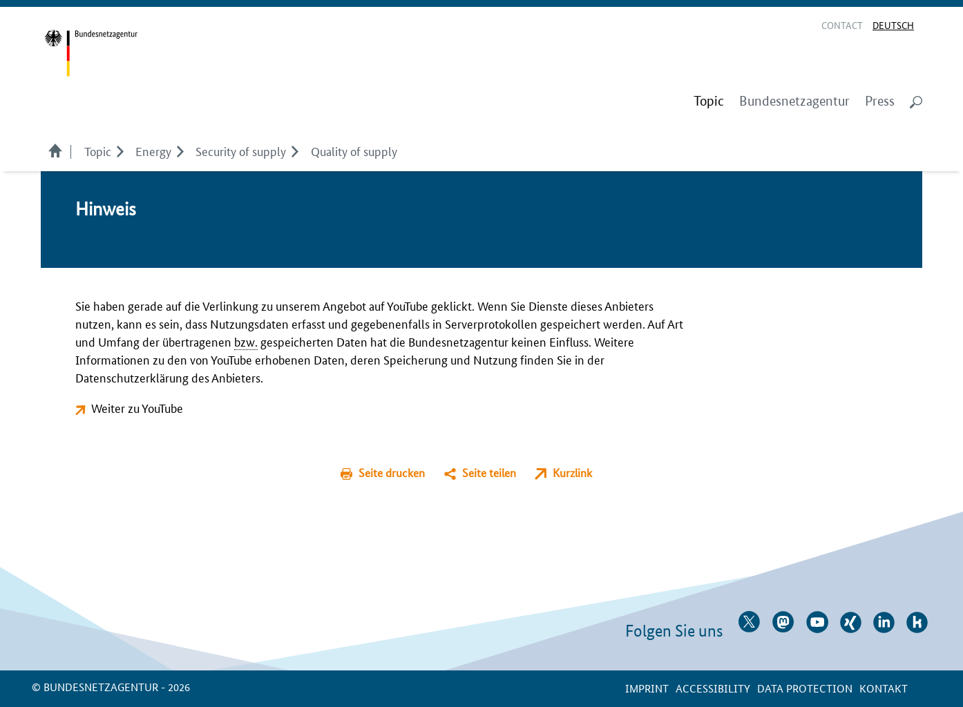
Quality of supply (354, 150)
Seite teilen (489, 472)
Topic (97, 150)
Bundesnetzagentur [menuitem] (794, 101)
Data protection (804, 688)
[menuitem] (709, 101)
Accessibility (713, 688)
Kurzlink (572, 472)
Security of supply (241, 150)
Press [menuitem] (880, 101)
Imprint (647, 688)
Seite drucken (392, 472)
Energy (153, 150)
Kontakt (883, 688)
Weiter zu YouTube (137, 407)
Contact (842, 25)
